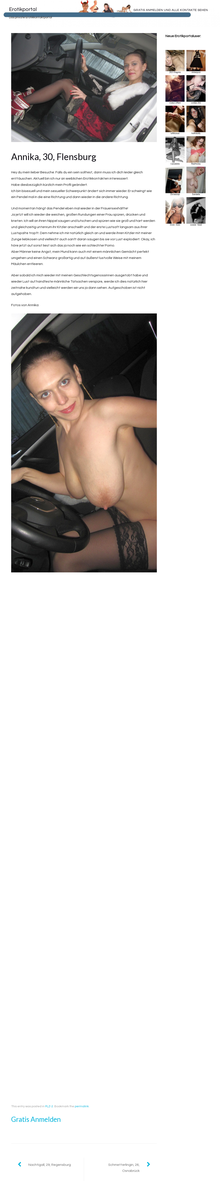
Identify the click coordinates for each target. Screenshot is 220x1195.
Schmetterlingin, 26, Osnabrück (124, 1168)
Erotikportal (23, 9)
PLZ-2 (49, 1106)
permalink (82, 1106)
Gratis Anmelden (36, 1119)
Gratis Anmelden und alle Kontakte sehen (170, 10)
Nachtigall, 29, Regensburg (49, 1164)
